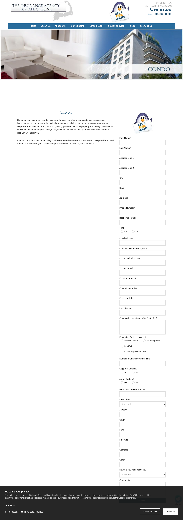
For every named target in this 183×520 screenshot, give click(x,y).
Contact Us (146, 26)
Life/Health (96, 26)
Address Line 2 (126, 168)
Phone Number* (127, 208)
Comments (124, 480)
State (121, 188)
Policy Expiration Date (129, 258)
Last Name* (125, 148)
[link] (61, 26)
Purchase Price (126, 298)
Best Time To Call (127, 218)
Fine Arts (123, 440)
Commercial (77, 26)
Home (33, 26)
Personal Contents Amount (132, 389)
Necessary (11, 511)
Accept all (171, 511)
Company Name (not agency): (133, 248)
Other (122, 459)
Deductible (124, 399)
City (121, 178)
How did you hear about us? (132, 469)
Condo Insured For (128, 288)
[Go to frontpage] (42, 10)
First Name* (125, 138)
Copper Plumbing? (128, 368)
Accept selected (150, 511)
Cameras (123, 450)
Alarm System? (126, 379)
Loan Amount (125, 308)
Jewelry (123, 410)
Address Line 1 (126, 158)
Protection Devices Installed (132, 337)
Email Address (126, 238)
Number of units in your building (134, 358)
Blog (133, 26)
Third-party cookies (32, 511)
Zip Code (123, 198)
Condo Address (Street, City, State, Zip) (138, 318)
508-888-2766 (161, 9)
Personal (60, 26)
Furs (121, 430)
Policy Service (116, 26)
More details (10, 505)
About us (46, 26)
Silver (122, 420)
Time (121, 228)
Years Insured (126, 268)
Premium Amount (127, 278)
